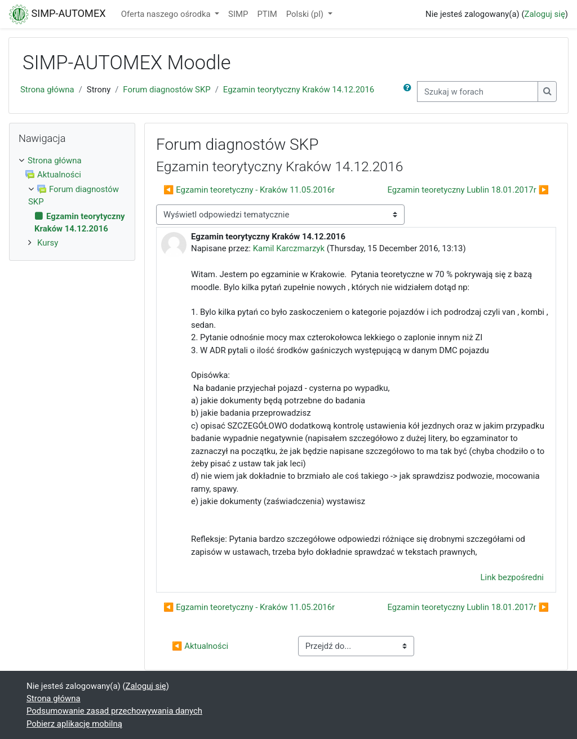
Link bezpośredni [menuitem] (512, 577)
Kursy (47, 243)
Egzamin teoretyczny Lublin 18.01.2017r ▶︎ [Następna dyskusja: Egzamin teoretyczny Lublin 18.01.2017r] (468, 190)
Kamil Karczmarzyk (289, 248)
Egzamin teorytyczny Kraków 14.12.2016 (298, 89)
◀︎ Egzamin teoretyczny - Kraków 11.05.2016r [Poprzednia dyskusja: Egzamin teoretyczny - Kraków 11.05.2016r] (249, 190)
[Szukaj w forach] (477, 91)
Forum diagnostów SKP (166, 89)
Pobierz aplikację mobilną (74, 724)
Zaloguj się (545, 14)
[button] (409, 91)
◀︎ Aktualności (200, 646)
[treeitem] (72, 160)
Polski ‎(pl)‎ (306, 14)
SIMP (238, 14)
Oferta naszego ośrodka (166, 14)
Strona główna (47, 89)
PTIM (267, 14)
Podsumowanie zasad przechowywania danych (114, 711)
